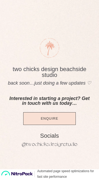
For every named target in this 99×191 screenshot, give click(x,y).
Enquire (49, 118)
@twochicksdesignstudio (49, 144)
